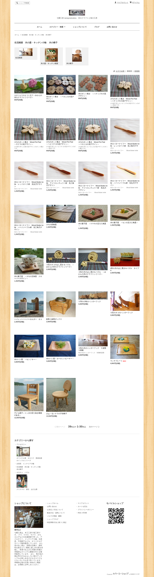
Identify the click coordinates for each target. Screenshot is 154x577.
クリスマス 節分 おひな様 (27, 482)
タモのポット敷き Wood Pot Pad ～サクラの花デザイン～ (28, 143)
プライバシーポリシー (86, 510)
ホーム (39, 27)
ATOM (84, 513)
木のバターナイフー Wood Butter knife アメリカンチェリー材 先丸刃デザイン (93, 188)
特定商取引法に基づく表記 (56, 522)
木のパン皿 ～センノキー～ (25, 359)
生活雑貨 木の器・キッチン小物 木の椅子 (36, 35)
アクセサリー (21, 444)
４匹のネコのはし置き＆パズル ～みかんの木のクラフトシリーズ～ (60, 266)
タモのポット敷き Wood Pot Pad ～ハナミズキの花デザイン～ (124, 100)
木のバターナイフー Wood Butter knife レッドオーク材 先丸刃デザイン (28, 184)
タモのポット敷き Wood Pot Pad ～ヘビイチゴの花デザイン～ (60, 143)
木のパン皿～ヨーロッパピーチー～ (60, 359)
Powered (123, 574)
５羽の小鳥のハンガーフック (89, 301)
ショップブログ (52, 519)
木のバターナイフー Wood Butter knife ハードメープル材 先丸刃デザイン (124, 183)
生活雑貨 (24, 53)
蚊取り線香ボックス (54, 319)
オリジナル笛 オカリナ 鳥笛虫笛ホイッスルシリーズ (29, 453)
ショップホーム (52, 503)
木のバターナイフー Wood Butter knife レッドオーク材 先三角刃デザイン (124, 146)
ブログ (96, 27)
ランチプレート (118, 361)
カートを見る (82, 506)
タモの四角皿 (51, 225)
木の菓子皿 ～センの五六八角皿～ (124, 223)
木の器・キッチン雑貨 (49, 56)
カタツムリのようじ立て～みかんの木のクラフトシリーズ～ (28, 96)
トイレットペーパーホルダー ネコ (28, 319)
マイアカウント (122, 2)
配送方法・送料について (56, 513)
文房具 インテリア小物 (25, 464)
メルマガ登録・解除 (54, 516)
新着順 (137, 71)
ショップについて (80, 27)
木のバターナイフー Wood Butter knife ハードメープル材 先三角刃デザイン (28, 227)
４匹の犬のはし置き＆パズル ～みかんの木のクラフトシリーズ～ (92, 273)
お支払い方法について (55, 510)
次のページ (93, 427)
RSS (79, 513)
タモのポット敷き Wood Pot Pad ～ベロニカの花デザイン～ (92, 143)
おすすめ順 (120, 71)
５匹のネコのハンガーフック (121, 313)
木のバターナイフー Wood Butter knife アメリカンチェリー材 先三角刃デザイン (60, 183)
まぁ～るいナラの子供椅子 (56, 414)
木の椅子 (74, 56)
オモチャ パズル (23, 472)
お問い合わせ (112, 27)
